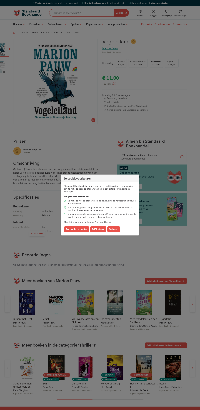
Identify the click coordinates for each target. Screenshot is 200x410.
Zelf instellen (98, 229)
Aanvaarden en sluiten (76, 229)
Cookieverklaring (103, 222)
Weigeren (113, 229)
